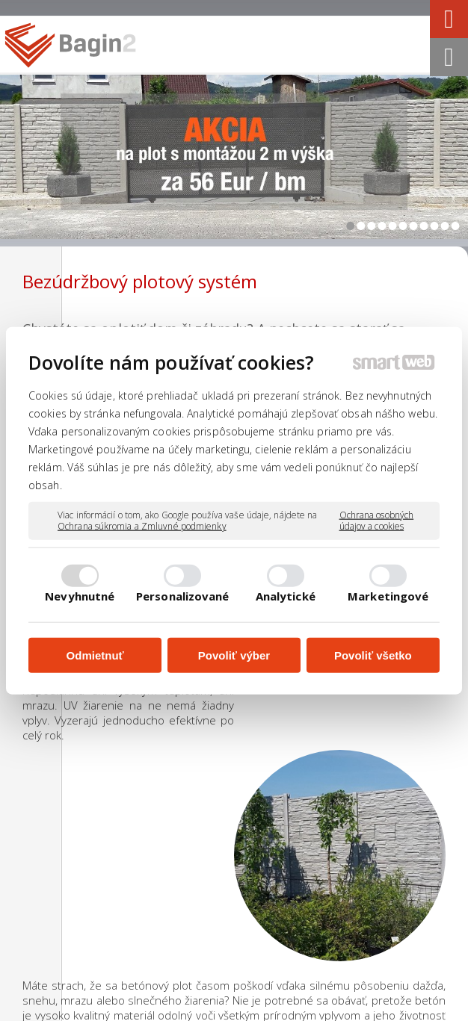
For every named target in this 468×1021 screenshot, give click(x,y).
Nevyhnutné (79, 596)
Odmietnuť (95, 654)
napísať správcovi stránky (309, 998)
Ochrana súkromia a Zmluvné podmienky (142, 526)
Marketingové (388, 596)
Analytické (285, 596)
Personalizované (183, 596)
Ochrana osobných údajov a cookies (376, 520)
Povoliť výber (234, 654)
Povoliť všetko (373, 654)
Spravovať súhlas (300, 1012)
